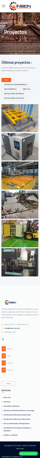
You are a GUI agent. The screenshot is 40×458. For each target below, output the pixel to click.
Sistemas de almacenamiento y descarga (19, 410)
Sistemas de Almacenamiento (15, 84)
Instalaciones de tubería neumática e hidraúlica (17, 429)
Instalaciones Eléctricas (14, 98)
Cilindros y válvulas (11, 435)
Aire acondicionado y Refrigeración (17, 423)
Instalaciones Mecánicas (14, 94)
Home (5, 37)
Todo (6, 80)
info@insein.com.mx (12, 328)
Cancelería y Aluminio (11, 406)
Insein (19, 445)
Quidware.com (17, 457)
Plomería (7, 402)
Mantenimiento (10, 89)
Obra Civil (26, 89)
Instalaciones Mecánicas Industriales (17, 415)
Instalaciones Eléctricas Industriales (17, 419)
